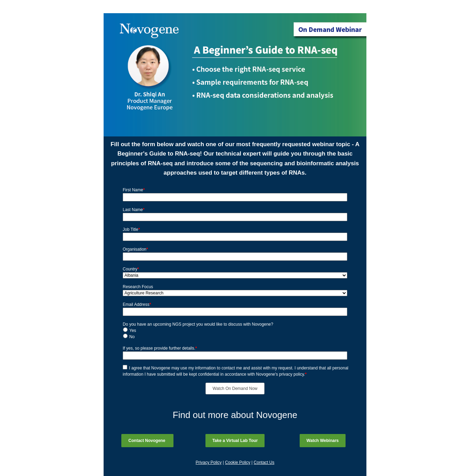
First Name (134, 189)
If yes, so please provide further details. (160, 348)
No (132, 336)
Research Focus (138, 286)
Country (131, 269)
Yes (132, 330)
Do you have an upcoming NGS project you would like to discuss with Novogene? (198, 324)
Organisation (135, 249)
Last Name (134, 209)
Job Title (131, 229)
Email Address (137, 304)
